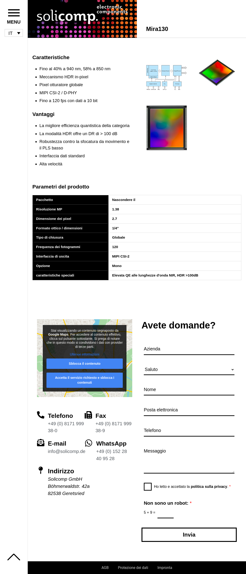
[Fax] (88, 412)
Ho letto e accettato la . (192, 486)
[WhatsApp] (89, 441)
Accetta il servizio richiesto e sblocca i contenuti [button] (84, 378)
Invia (189, 534)
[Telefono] (40, 412)
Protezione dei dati (133, 567)
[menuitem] (14, 33)
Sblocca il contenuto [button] (85, 362)
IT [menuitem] (11, 33)
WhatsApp (112, 441)
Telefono (61, 413)
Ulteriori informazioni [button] (84, 352)
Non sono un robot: (168, 502)
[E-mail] (40, 440)
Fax (101, 413)
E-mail (57, 441)
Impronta (164, 567)
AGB (105, 567)
